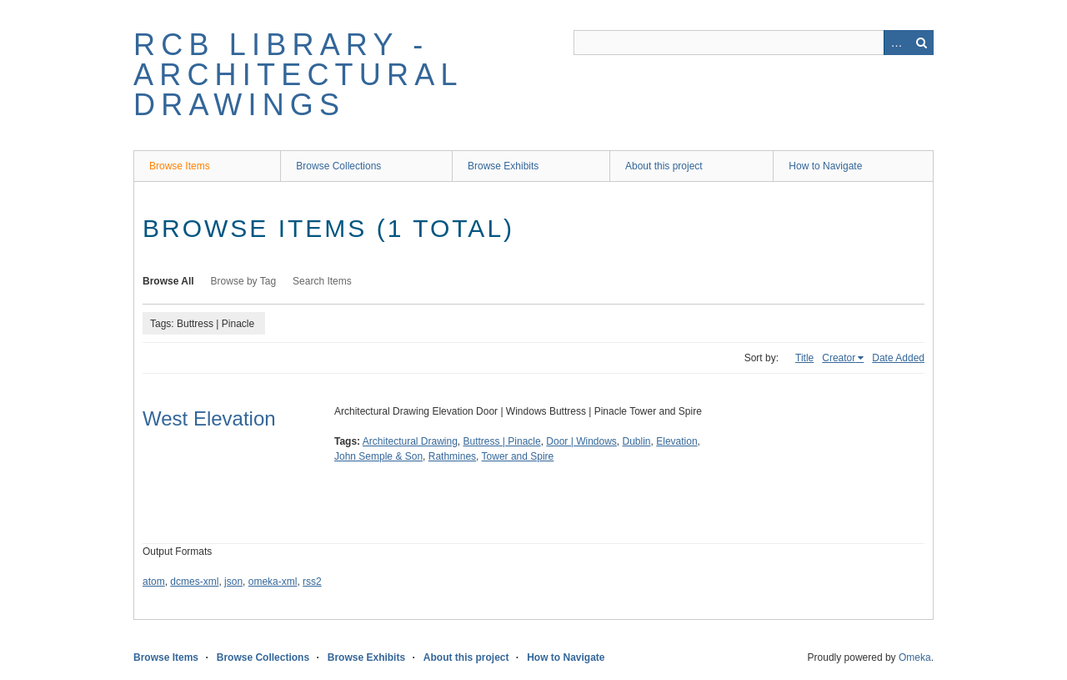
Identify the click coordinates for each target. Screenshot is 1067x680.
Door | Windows (581, 441)
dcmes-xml (194, 581)
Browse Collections (338, 166)
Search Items (322, 281)
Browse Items (179, 166)
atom (154, 581)
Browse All (168, 281)
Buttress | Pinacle (502, 441)
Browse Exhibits (503, 166)
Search (921, 42)
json (233, 581)
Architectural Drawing (410, 441)
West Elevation (209, 418)
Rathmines (452, 456)
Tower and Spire (518, 456)
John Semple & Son (378, 456)
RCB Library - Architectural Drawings (297, 75)
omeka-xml (273, 581)
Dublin (637, 441)
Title (804, 358)
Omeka (915, 657)
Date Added (898, 358)
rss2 (312, 581)
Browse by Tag (244, 281)
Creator (838, 358)
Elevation (676, 441)
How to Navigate (825, 166)
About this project (664, 166)
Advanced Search (896, 42)
